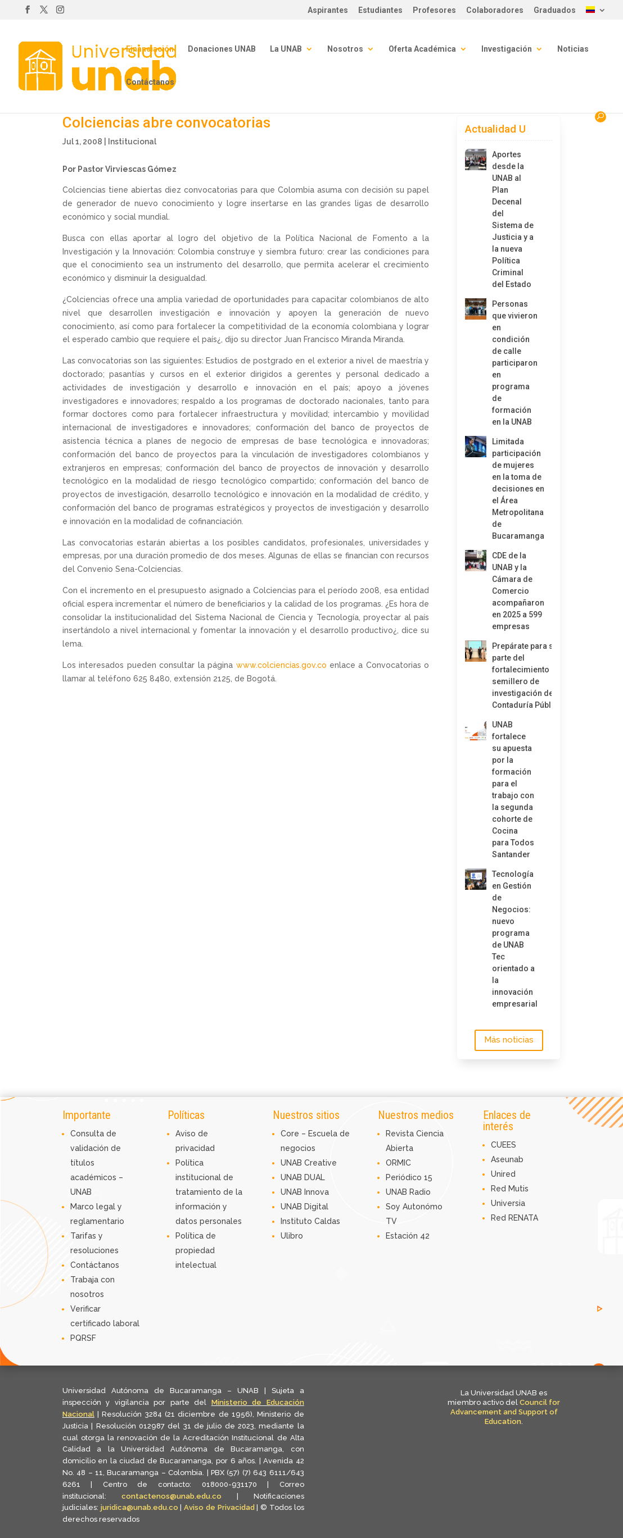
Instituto (297, 1221)
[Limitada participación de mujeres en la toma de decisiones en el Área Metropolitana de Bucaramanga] (475, 446)
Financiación (150, 49)
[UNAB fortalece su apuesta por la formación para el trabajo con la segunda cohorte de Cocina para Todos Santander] (475, 729)
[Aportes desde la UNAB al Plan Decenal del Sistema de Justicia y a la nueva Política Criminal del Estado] (475, 159)
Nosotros (345, 49)
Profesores (434, 10)
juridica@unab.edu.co (139, 1507)
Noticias (573, 49)
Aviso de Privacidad (220, 1507)
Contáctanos (150, 82)
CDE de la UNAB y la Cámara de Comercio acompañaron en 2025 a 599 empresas (513, 591)
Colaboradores (494, 10)
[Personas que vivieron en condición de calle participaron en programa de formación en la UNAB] (475, 309)
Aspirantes (328, 10)
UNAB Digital (304, 1206)
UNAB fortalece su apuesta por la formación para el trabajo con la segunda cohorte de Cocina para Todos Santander (513, 789)
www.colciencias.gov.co (281, 665)
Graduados (555, 10)
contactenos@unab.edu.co (171, 1496)
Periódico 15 (409, 1177)
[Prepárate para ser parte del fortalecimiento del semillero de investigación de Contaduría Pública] (475, 651)
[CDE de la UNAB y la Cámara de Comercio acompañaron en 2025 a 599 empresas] (475, 560)
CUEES (503, 1144)
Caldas (327, 1221)
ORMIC (398, 1162)
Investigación (506, 49)
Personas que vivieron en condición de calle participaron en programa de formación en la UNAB (513, 362)
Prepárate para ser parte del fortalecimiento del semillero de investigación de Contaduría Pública (513, 675)
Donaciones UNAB (222, 49)
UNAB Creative (309, 1162)
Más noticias (509, 1040)
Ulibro (292, 1235)
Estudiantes (380, 10)
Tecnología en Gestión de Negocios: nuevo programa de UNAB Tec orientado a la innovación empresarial (513, 939)
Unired (503, 1174)
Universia (508, 1203)
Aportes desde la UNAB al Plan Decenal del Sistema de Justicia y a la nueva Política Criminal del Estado (513, 219)
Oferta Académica (422, 49)
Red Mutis (510, 1188)
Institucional (132, 141)
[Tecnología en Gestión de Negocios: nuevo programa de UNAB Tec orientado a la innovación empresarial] (475, 879)
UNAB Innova (305, 1191)
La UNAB (286, 49)
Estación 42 (408, 1235)
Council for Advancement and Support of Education (505, 1412)
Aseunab (507, 1159)
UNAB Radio (408, 1191)
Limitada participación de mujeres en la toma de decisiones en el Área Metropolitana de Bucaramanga (513, 488)
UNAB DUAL (303, 1177)
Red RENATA (514, 1217)
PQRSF (83, 1338)
